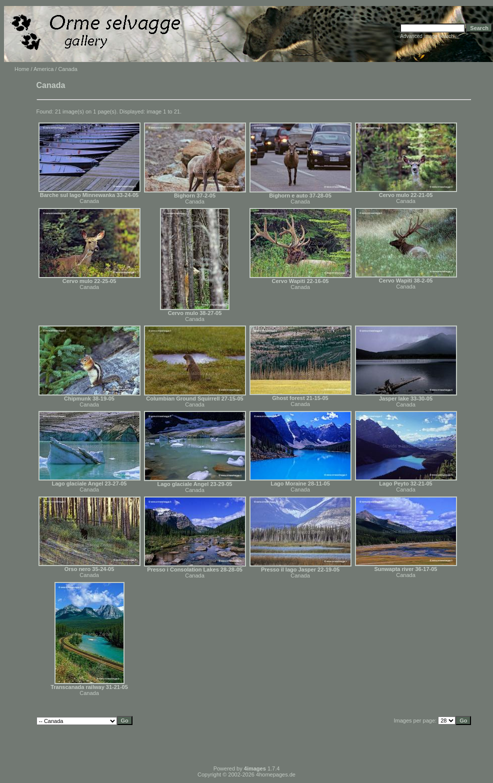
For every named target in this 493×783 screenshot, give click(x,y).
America (44, 69)
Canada (89, 201)
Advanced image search (427, 36)
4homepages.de (276, 775)
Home (21, 69)
